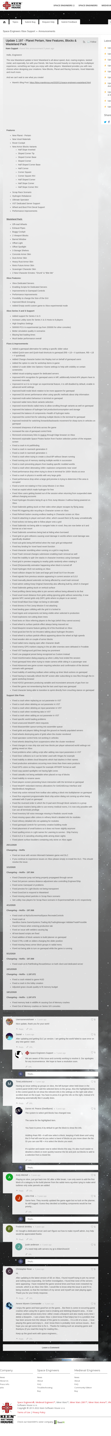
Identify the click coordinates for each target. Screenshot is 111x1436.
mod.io (43, 435)
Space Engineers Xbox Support (19, 31)
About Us (4, 1380)
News (2, 1377)
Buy (39, 1391)
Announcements (46, 31)
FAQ (39, 1384)
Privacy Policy (39, 1412)
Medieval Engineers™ (45, 1402)
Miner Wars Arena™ (97, 1402)
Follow (93, 42)
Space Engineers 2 (63, 5)
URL (29, 1029)
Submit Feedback (69, 22)
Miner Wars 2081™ (78, 1402)
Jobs (2, 1387)
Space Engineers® (25, 1402)
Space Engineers (88, 5)
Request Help (48, 22)
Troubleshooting (44, 1387)
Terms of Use (23, 1412)
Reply (19, 1029)
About (40, 1380)
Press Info (4, 1384)
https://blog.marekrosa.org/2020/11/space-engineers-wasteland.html (60, 82)
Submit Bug (30, 22)
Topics (15, 22)
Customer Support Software (85, 1360)
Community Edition (83, 1387)
